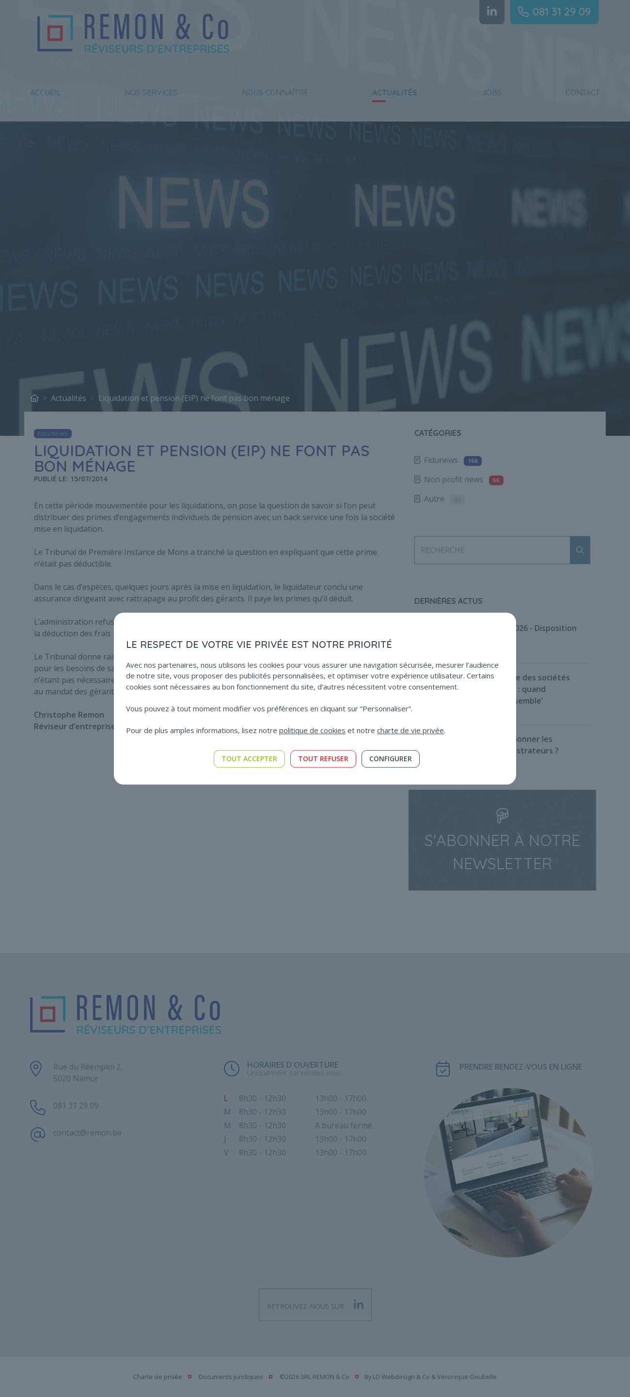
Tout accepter (249, 758)
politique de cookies (312, 730)
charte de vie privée (410, 730)
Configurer (390, 758)
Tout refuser (323, 758)
